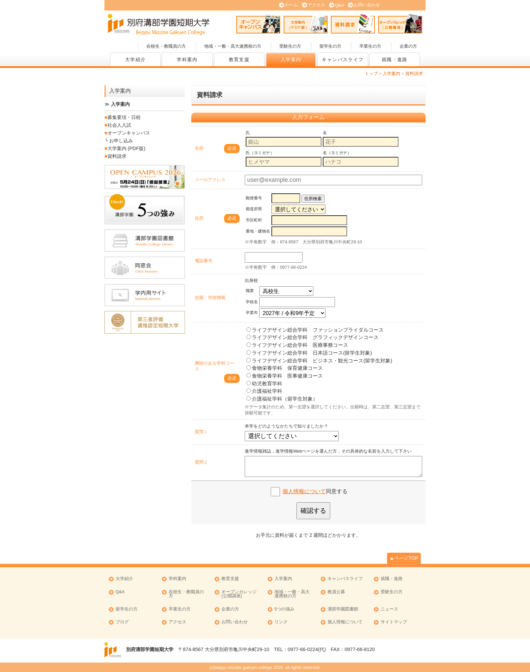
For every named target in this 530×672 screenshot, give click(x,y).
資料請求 (353, 23)
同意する (315, 491)
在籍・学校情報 (210, 297)
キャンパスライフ (342, 59)
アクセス (316, 4)
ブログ (122, 622)
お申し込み (121, 140)
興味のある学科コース (214, 366)
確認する (313, 510)
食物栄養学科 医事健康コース (284, 376)
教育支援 (239, 59)
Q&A (339, 5)
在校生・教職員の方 (166, 46)
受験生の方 (290, 46)
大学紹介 (135, 59)
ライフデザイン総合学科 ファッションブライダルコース (315, 330)
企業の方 (408, 46)
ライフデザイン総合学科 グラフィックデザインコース (312, 337)
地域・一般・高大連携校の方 (232, 46)
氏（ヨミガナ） (260, 153)
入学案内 (291, 59)
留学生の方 (330, 46)
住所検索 (313, 198)
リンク (281, 622)
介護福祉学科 (264, 391)
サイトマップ (394, 622)
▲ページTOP (403, 558)
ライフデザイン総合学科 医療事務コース (297, 345)
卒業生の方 (370, 46)
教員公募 (336, 592)
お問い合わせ (367, 4)
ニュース (389, 609)
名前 (199, 148)
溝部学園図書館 (343, 609)
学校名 (252, 302)
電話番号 (203, 260)
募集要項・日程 (124, 117)
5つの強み (284, 609)
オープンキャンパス (258, 23)
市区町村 (254, 220)
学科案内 (187, 59)
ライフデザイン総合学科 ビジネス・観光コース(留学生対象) (319, 360)
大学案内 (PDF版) (306, 23)
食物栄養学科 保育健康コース (284, 368)
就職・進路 (395, 59)
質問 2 (201, 462)
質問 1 (201, 431)
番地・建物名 (258, 231)
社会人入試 (119, 125)
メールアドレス (210, 179)
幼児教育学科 (264, 383)
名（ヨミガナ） (337, 153)
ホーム (291, 4)
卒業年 (252, 313)
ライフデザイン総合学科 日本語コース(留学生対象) (309, 353)
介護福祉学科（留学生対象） (282, 399)
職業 (250, 291)
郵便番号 (254, 198)
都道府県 (254, 209)
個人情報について (304, 491)
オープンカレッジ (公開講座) (400, 23)
